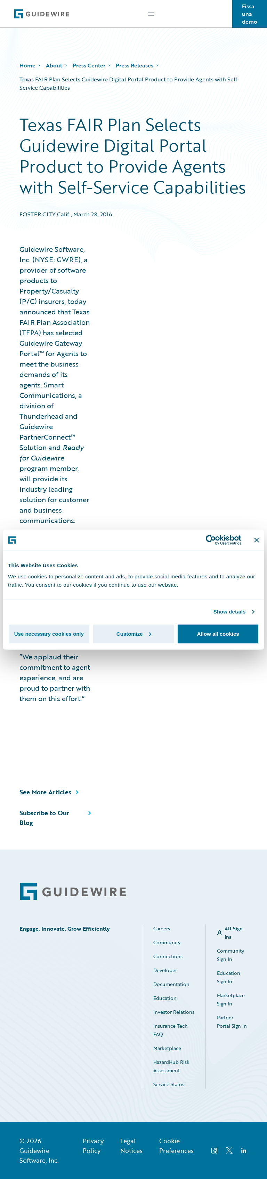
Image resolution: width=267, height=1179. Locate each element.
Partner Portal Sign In (232, 1021)
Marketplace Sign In (231, 999)
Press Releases (134, 65)
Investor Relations (173, 1012)
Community (166, 942)
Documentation (171, 984)
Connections (168, 956)
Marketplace (167, 1048)
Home (27, 65)
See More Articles (45, 791)
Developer (165, 970)
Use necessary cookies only (49, 633)
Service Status (168, 1084)
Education (165, 998)
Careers (161, 928)
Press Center (89, 65)
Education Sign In (228, 977)
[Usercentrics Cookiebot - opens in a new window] (210, 540)
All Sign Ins (234, 932)
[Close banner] (256, 540)
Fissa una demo (249, 14)
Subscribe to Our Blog (44, 817)
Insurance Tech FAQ (170, 1030)
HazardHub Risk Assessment (171, 1066)
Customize (133, 633)
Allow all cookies (218, 633)
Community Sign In (230, 955)
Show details (229, 612)
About (54, 65)
